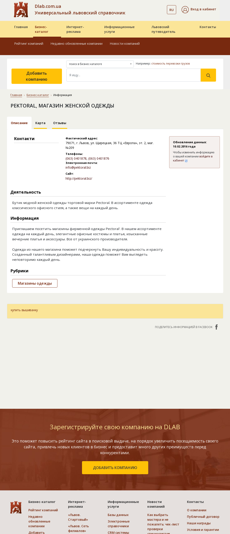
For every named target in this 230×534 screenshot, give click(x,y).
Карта (40, 123)
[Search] (133, 75)
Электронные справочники (118, 523)
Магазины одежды (35, 283)
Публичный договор (203, 516)
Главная (21, 27)
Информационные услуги (119, 29)
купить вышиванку (24, 310)
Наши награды (199, 523)
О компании (196, 510)
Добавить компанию (36, 76)
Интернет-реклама (75, 29)
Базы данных (118, 515)
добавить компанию (115, 467)
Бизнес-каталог (41, 29)
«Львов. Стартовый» (78, 517)
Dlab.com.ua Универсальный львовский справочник (80, 9)
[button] (199, 9)
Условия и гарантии (203, 529)
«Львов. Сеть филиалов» (78, 528)
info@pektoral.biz (78, 167)
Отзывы (59, 123)
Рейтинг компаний (28, 43)
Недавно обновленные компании (76, 43)
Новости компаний (125, 43)
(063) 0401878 (76, 158)
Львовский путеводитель (163, 29)
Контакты (208, 27)
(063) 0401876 (98, 158)
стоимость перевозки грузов (170, 63)
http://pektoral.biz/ (79, 178)
